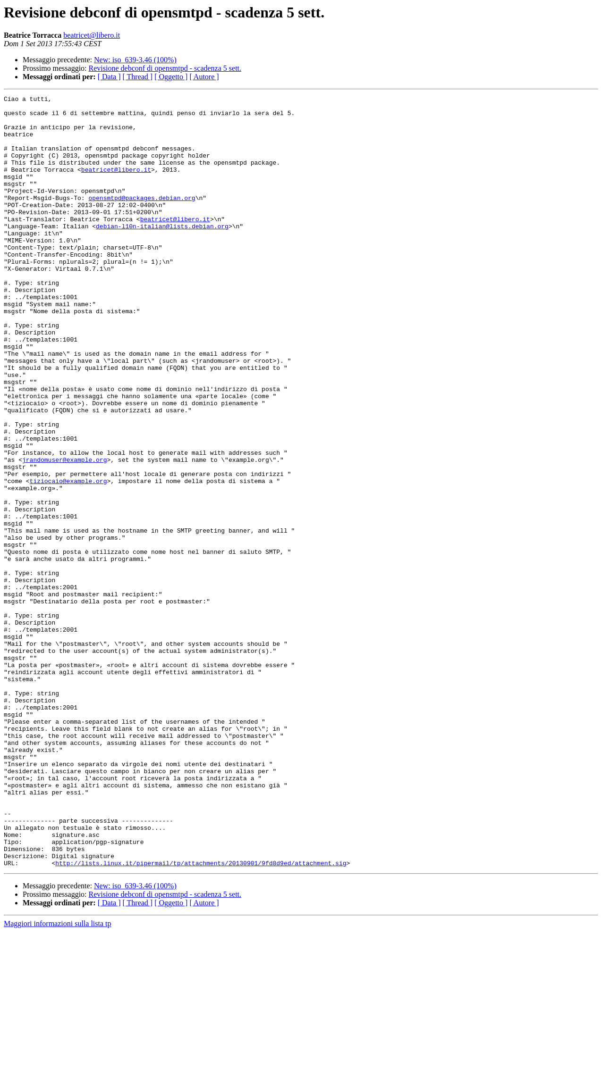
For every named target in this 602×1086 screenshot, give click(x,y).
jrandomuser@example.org (64, 533)
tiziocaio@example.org (68, 558)
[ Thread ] (138, 77)
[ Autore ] (204, 77)
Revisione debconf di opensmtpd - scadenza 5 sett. (165, 68)
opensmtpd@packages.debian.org (141, 219)
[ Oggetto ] (170, 77)
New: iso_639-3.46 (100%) (135, 60)
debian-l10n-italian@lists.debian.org (162, 253)
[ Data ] (109, 77)
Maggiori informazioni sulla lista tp (57, 1078)
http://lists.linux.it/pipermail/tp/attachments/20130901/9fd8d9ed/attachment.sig (200, 1017)
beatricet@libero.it (91, 35)
